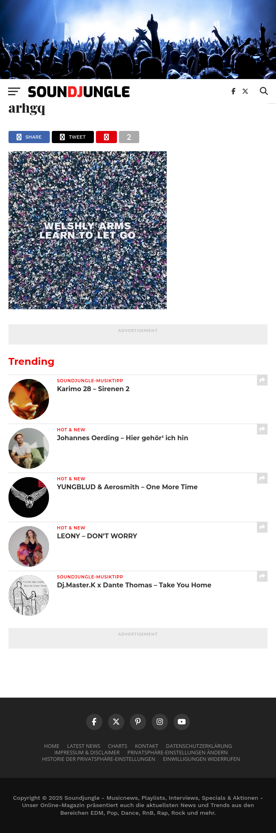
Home (51, 745)
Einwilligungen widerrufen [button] (201, 758)
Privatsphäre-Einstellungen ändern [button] (177, 752)
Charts (117, 745)
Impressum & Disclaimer (86, 752)
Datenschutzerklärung (199, 745)
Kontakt (146, 745)
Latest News (83, 745)
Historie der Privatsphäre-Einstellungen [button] (98, 758)
